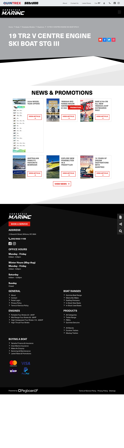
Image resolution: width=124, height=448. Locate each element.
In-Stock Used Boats (73, 305)
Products (70, 310)
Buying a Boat (18, 339)
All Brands (70, 328)
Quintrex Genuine (73, 322)
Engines (14, 310)
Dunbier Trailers (72, 330)
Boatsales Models (28, 27)
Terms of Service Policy (19, 305)
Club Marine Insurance (20, 346)
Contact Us (74, 3)
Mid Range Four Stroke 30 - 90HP (23, 317)
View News (62, 183)
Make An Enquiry (17, 348)
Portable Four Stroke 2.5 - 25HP (23, 315)
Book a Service (19, 223)
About (65, 3)
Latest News (86, 3)
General (14, 291)
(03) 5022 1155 (17, 238)
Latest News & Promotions (21, 353)
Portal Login (15, 300)
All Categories (71, 315)
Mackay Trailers (72, 333)
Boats (18, 27)
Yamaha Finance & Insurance (22, 343)
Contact (14, 298)
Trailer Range (71, 317)
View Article (34, 117)
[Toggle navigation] (119, 12)
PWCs (68, 320)
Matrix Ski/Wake (72, 298)
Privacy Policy (16, 303)
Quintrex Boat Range (74, 295)
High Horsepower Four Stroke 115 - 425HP (27, 320)
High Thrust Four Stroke (20, 322)
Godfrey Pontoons (73, 300)
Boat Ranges (72, 291)
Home (11, 27)
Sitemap (112, 391)
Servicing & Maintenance (21, 351)
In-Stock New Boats (73, 303)
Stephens (40, 27)
